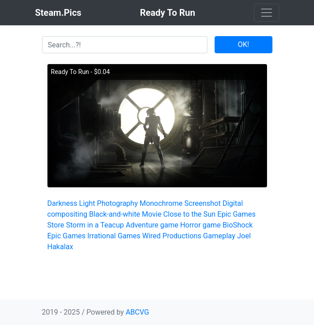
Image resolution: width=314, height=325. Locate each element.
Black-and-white (114, 214)
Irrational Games (114, 236)
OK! (243, 44)
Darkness (62, 203)
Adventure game (152, 225)
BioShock (238, 225)
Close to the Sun (189, 214)
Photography (117, 203)
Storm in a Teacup (95, 225)
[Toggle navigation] (266, 13)
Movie (151, 214)
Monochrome (161, 203)
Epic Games (66, 236)
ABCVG (137, 312)
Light (87, 203)
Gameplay (219, 236)
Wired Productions (172, 236)
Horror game (200, 225)
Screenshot (202, 203)
